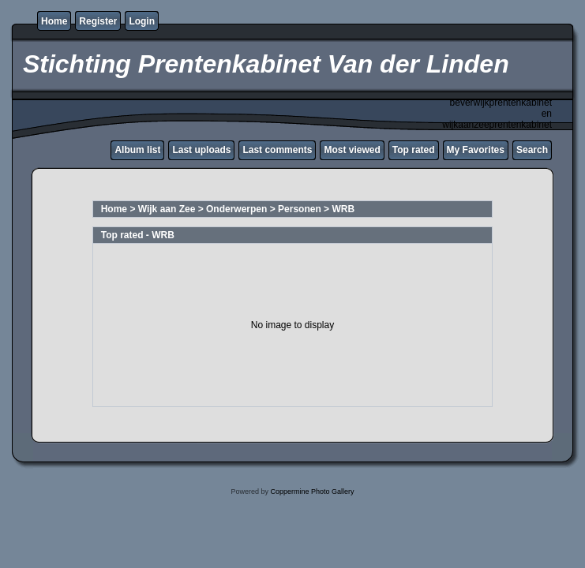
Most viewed (352, 149)
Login (142, 21)
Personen (299, 209)
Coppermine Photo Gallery (312, 491)
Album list (137, 149)
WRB (343, 209)
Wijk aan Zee (167, 209)
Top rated (413, 149)
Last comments (277, 149)
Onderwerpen (236, 209)
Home (54, 21)
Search (532, 149)
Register (98, 21)
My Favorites (475, 149)
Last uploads (201, 149)
